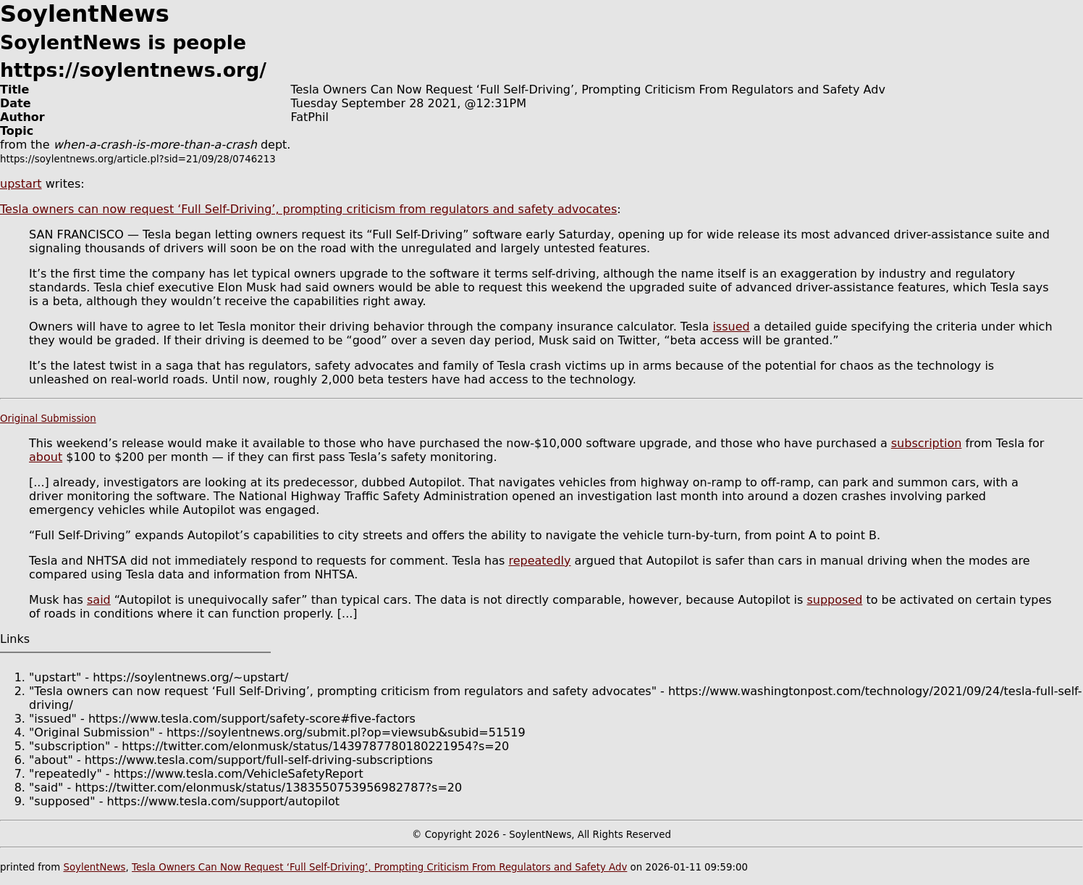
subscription (926, 443)
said (99, 600)
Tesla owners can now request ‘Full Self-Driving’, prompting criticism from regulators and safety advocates (308, 209)
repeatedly (539, 561)
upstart (21, 184)
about (45, 457)
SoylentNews (94, 867)
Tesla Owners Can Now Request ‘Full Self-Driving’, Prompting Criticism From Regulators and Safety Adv (379, 867)
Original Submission (48, 418)
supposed (834, 600)
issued (730, 326)
